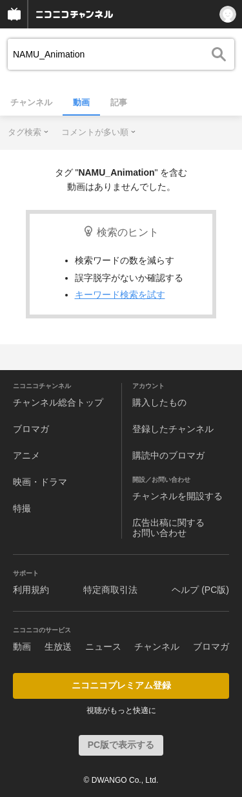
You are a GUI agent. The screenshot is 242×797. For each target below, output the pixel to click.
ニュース (103, 646)
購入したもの (159, 402)
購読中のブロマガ (168, 455)
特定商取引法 (110, 590)
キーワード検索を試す (120, 294)
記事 (118, 102)
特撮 (22, 508)
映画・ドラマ (40, 482)
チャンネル (31, 102)
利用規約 (31, 590)
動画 (81, 102)
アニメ (26, 455)
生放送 (58, 646)
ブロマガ (31, 429)
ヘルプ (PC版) (200, 590)
